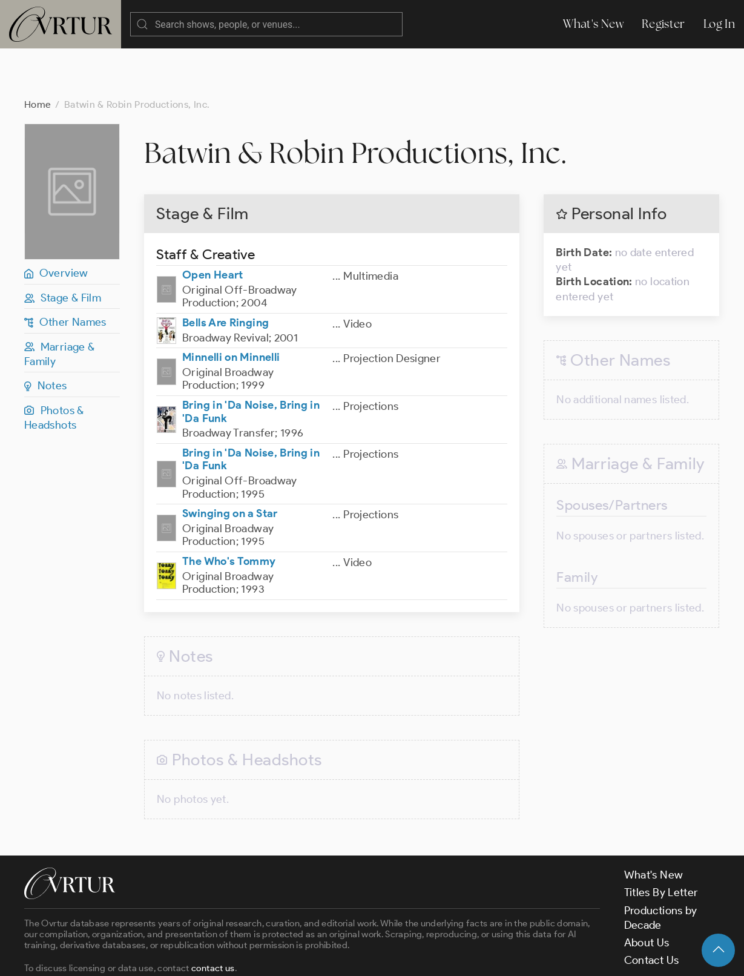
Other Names (65, 273)
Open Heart (212, 226)
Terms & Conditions (219, 956)
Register (663, 23)
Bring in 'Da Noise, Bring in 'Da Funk (251, 363)
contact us (213, 919)
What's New (593, 23)
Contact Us (651, 911)
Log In (719, 23)
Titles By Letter (661, 844)
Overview (56, 224)
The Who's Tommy (228, 512)
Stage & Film (62, 249)
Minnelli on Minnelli (231, 308)
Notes (45, 337)
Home (37, 56)
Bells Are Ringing (225, 274)
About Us (647, 894)
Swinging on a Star (229, 465)
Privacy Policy (309, 956)
